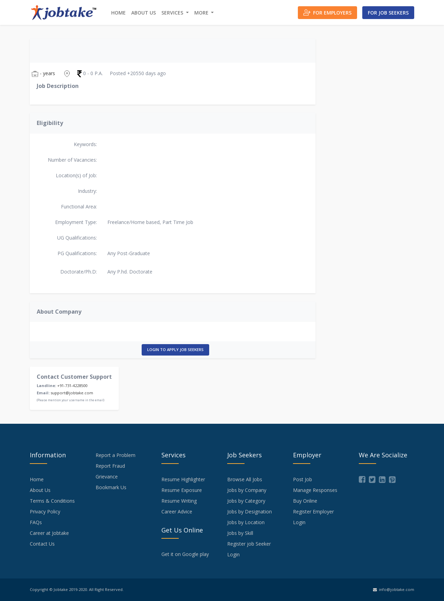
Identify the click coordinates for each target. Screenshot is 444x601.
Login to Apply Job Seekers (175, 349)
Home (118, 12)
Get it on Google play (185, 554)
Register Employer (313, 511)
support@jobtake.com (72, 392)
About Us (143, 12)
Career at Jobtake (49, 533)
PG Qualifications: (77, 253)
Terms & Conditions (52, 500)
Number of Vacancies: (72, 159)
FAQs (36, 522)
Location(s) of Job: (76, 175)
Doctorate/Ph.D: (78, 271)
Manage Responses (315, 490)
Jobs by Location (246, 522)
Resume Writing (179, 500)
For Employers (327, 12)
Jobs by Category (246, 500)
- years (43, 73)
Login (233, 554)
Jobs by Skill (240, 533)
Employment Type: (76, 222)
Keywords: (85, 144)
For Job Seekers (388, 12)
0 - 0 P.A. (90, 73)
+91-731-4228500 (72, 385)
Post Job (302, 479)
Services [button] (173, 12)
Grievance (107, 476)
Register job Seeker (249, 543)
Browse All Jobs (244, 479)
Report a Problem (115, 455)
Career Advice (176, 511)
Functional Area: (79, 206)
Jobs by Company (246, 490)
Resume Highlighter (183, 479)
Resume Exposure (181, 490)
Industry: (87, 191)
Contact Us (42, 543)
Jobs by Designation (249, 511)
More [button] (202, 12)
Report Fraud (110, 466)
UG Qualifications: (77, 237)
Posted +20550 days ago (138, 73)
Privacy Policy (45, 511)
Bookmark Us (111, 487)
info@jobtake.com (393, 589)
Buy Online (305, 500)
